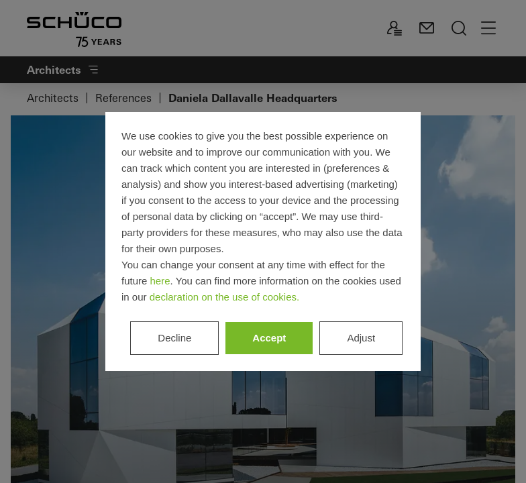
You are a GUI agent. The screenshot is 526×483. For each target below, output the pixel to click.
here (160, 280)
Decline (174, 337)
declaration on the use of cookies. (224, 297)
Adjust (361, 337)
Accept (269, 337)
